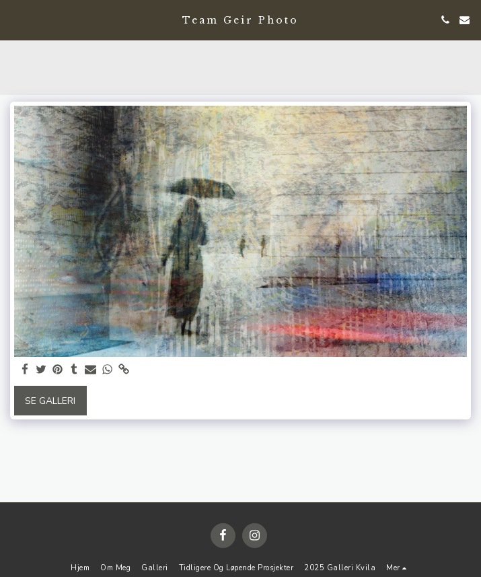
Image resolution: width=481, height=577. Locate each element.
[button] (14, 19)
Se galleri (50, 401)
